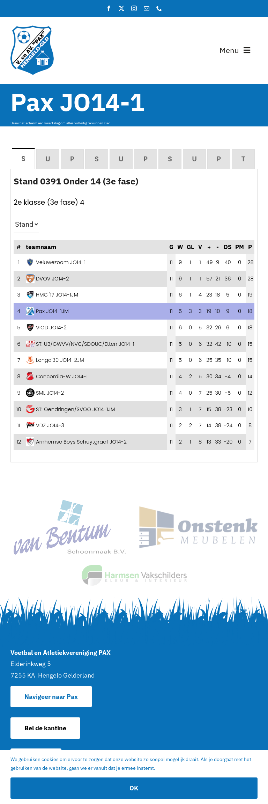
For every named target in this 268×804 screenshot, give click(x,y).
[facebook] (109, 8)
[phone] (159, 8)
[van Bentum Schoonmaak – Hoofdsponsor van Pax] (70, 503)
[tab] (23, 158)
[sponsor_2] (198, 509)
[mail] (146, 8)
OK (134, 788)
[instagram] (134, 8)
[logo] (32, 28)
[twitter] (121, 8)
